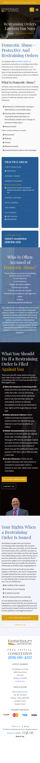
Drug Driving (12, 219)
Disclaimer (10, 733)
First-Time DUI (12, 216)
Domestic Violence (13, 181)
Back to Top (20, 736)
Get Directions (20, 681)
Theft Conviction (13, 167)
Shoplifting (11, 171)
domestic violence (22, 61)
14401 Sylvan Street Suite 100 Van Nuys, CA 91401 (20, 2)
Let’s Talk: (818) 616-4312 (14, 479)
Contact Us (8, 486)
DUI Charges (10, 212)
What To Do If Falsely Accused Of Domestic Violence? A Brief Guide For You (20, 190)
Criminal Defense (13, 198)
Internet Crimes (12, 176)
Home (10, 33)
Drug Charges (11, 203)
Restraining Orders (14, 185)
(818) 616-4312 (13, 242)
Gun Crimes (10, 208)
